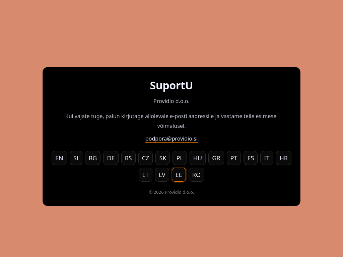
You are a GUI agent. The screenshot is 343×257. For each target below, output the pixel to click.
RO (196, 175)
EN (59, 158)
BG (93, 158)
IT (266, 158)
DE (111, 158)
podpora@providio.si (171, 138)
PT (233, 158)
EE (179, 175)
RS (128, 158)
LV (162, 175)
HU (197, 158)
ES (250, 158)
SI (76, 158)
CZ (145, 158)
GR (216, 158)
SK (162, 158)
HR (283, 158)
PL (179, 158)
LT (145, 175)
